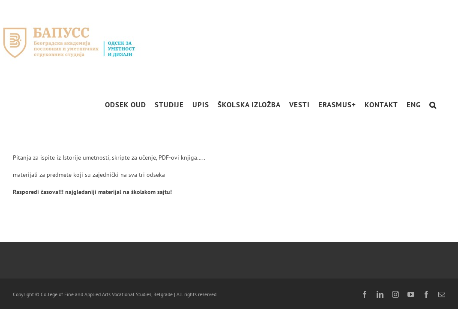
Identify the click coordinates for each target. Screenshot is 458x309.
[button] (441, 105)
